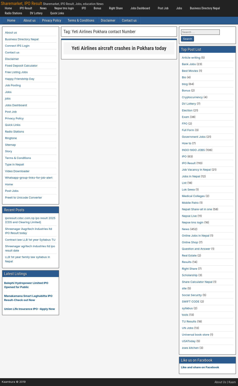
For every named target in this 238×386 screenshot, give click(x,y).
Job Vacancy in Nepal (196, 169)
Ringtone (11, 138)
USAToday (189, 341)
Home (8, 8)
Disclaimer (108, 20)
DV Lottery (36, 13)
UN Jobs (187, 328)
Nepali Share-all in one (197, 209)
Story (8, 151)
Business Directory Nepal (205, 8)
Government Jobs (193, 136)
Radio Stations (13, 13)
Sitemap (10, 144)
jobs (8, 98)
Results (187, 262)
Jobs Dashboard (140, 8)
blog (185, 84)
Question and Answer (196, 248)
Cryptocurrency (192, 97)
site (184, 288)
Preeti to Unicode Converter (23, 197)
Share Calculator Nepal (197, 281)
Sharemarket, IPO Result (21, 3)
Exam (185, 117)
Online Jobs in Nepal (195, 235)
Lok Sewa (188, 189)
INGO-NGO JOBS (193, 150)
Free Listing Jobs (16, 72)
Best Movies (190, 70)
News (43, 8)
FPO (184, 123)
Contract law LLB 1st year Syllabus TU (30, 239)
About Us (220, 382)
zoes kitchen (190, 347)
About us (29, 20)
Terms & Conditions (81, 20)
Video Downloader (17, 171)
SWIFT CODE (190, 301)
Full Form (188, 130)
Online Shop (190, 242)
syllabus (187, 308)
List (184, 182)
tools (185, 314)
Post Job (163, 8)
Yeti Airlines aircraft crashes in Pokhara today (119, 48)
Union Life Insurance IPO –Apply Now (29, 309)
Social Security (192, 295)
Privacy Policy (51, 20)
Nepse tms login (64, 8)
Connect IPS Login (17, 45)
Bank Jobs (189, 64)
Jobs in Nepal (191, 176)
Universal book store (195, 334)
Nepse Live (189, 216)
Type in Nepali (14, 164)
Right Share (116, 8)
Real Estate (189, 255)
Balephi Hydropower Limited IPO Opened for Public (26, 285)
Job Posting (13, 85)
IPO (84, 8)
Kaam (232, 382)
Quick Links (57, 13)
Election (187, 110)
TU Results (189, 321)
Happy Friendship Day (19, 78)
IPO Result (26, 8)
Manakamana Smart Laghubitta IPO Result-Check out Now (28, 298)
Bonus (97, 8)
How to (186, 143)
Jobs (179, 8)
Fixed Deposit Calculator (21, 65)
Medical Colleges (193, 196)
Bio (184, 77)
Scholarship (189, 275)
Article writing (191, 57)
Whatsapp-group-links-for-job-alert (28, 177)
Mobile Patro (190, 202)
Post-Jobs (11, 190)
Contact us (129, 20)
